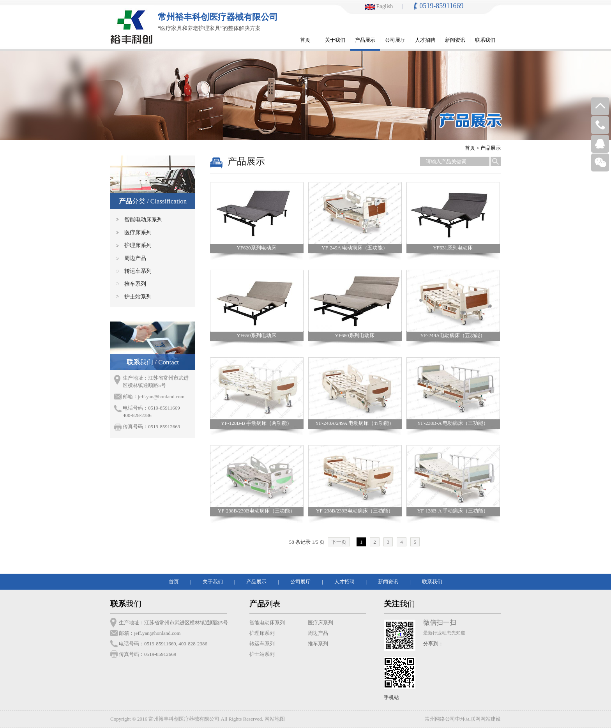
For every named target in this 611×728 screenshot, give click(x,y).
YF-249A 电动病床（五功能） (354, 248)
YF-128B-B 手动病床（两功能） (256, 423)
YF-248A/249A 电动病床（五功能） (354, 423)
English (379, 6)
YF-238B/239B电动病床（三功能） (256, 511)
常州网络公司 (440, 719)
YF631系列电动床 (452, 248)
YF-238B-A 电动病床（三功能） (452, 423)
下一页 (338, 542)
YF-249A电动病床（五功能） (453, 335)
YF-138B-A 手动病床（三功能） (452, 511)
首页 (470, 148)
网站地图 (275, 719)
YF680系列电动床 (354, 335)
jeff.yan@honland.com (161, 396)
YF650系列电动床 (256, 335)
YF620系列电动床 (256, 248)
